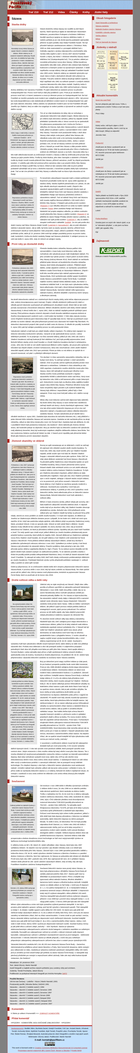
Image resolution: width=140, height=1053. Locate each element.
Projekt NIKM (76, 1050)
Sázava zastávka (102, 26)
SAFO (64, 973)
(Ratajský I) (44, 206)
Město (98, 39)
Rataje (50, 208)
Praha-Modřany (102, 219)
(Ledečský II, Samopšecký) (58, 225)
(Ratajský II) (81, 214)
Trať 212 (48, 12)
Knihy (86, 12)
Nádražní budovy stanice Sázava (108, 29)
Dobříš (98, 191)
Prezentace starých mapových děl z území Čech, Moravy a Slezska (44, 1050)
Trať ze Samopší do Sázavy (106, 42)
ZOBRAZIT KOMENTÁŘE (50, 1013)
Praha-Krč (99, 143)
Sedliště (68, 222)
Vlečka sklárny (101, 36)
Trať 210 (33, 12)
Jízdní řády (101, 12)
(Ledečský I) (71, 220)
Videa (61, 12)
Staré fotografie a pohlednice (107, 23)
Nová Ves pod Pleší (103, 100)
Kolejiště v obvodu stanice (106, 32)
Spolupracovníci (17, 1028)
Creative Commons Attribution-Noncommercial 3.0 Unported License (61, 1048)
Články (73, 12)
